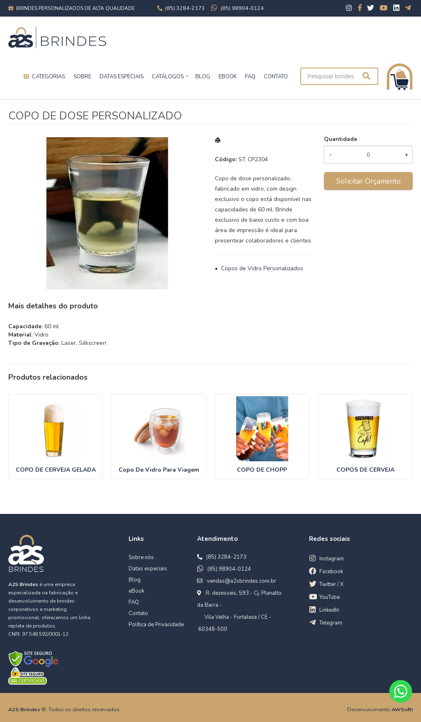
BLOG (202, 76)
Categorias (48, 76)
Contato (138, 613)
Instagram (331, 558)
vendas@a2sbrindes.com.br (241, 581)
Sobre (82, 76)
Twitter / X (331, 584)
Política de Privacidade (156, 624)
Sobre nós (141, 557)
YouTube (329, 597)
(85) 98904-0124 (229, 569)
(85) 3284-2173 (226, 557)
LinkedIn (329, 610)
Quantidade (340, 139)
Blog (135, 580)
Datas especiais (122, 76)
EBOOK (228, 76)
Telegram (330, 623)
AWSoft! (402, 709)
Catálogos (168, 76)
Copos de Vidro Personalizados (262, 268)
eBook (136, 591)
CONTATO (276, 76)
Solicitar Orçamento (368, 181)
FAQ (250, 76)
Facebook (331, 571)
